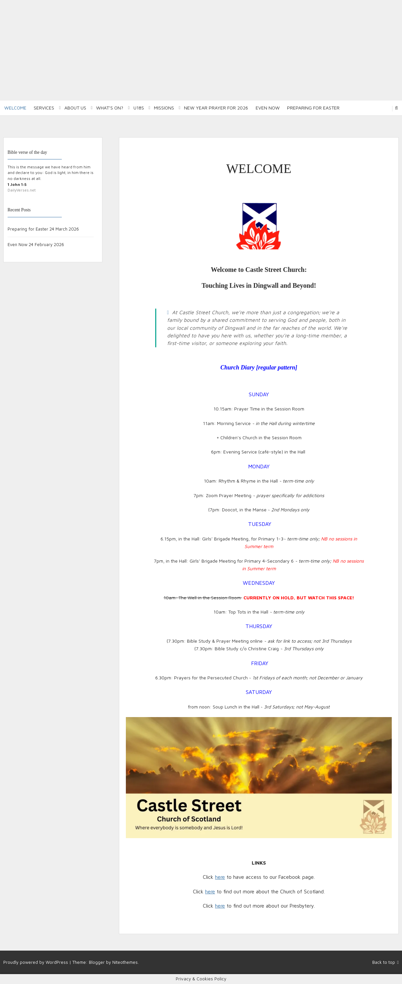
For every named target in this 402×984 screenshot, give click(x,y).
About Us (75, 107)
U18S (138, 107)
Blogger (97, 962)
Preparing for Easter (313, 107)
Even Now (268, 107)
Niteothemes (125, 962)
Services (44, 107)
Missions (164, 107)
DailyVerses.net (22, 190)
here (220, 877)
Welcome (15, 107)
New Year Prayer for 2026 (216, 107)
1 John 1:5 (17, 184)
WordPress (57, 962)
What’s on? (109, 107)
